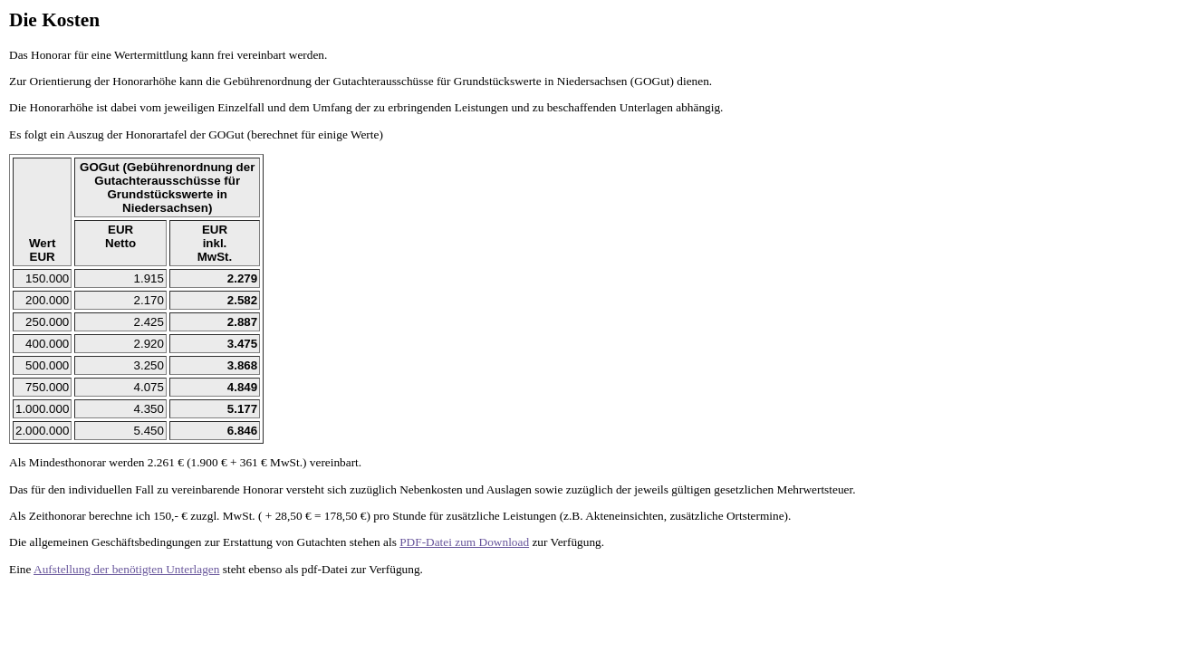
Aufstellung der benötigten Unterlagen (126, 569)
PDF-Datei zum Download (464, 542)
